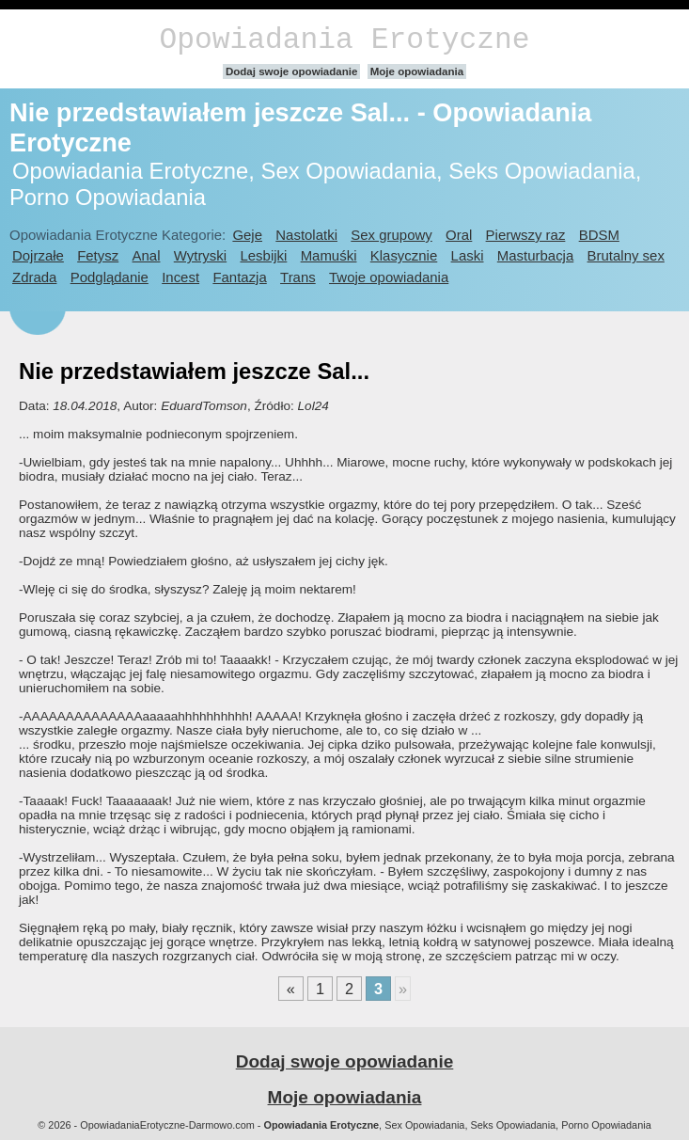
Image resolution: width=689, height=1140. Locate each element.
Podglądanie (109, 277)
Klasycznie (403, 255)
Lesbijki (263, 255)
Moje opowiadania (416, 71)
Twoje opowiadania (388, 277)
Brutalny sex (626, 255)
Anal (147, 255)
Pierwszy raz (526, 235)
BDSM (599, 235)
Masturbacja (535, 255)
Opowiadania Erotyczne (344, 40)
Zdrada (34, 277)
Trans (298, 277)
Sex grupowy (391, 235)
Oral (459, 235)
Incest (180, 277)
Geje (247, 235)
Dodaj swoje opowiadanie (292, 71)
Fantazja (239, 277)
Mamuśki (329, 255)
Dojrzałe (38, 255)
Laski (467, 255)
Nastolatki (306, 235)
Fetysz (97, 255)
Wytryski (200, 255)
